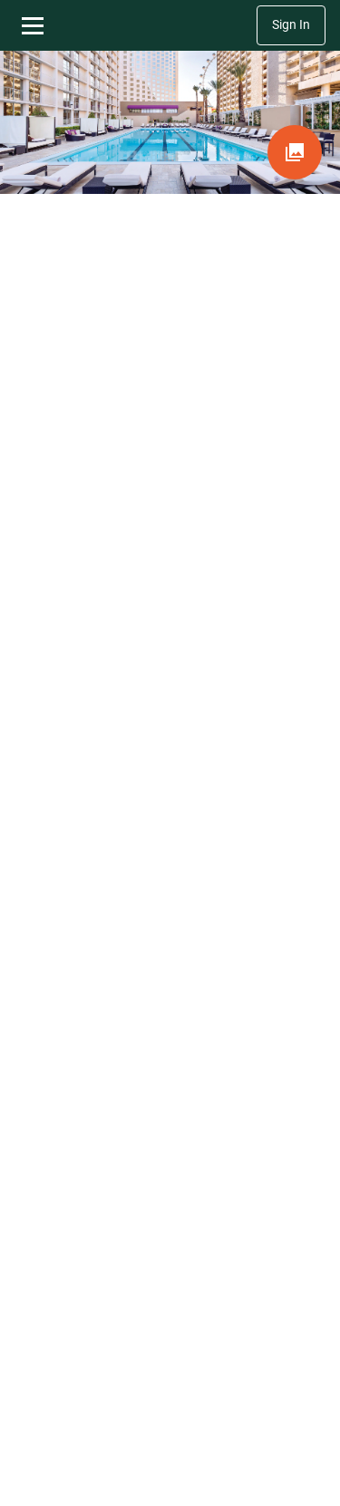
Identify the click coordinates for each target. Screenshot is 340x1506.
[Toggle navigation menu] (32, 25)
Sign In (291, 25)
